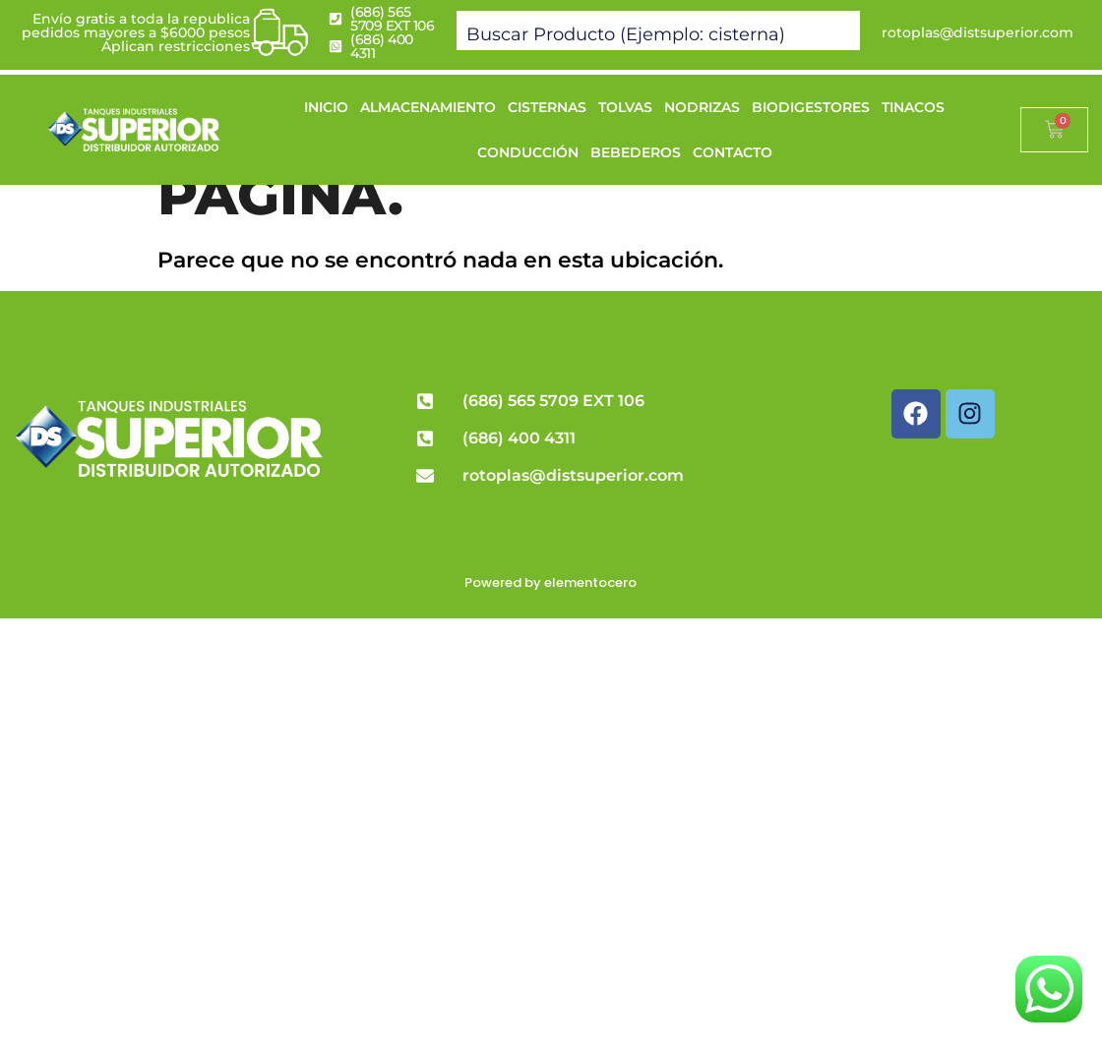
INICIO (326, 107)
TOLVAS (625, 107)
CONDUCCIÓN (528, 152)
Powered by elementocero (550, 582)
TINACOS (913, 107)
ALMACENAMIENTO (428, 107)
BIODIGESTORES (811, 107)
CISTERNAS (547, 107)
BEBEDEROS (635, 152)
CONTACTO (732, 152)
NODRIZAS (702, 107)
